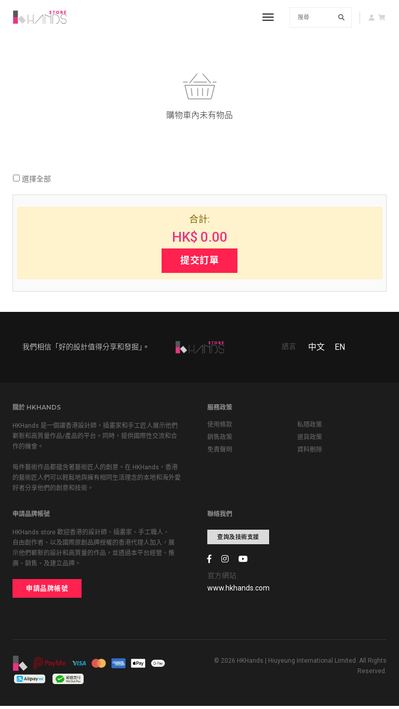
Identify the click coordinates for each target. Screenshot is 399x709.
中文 (316, 349)
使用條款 (219, 427)
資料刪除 (309, 452)
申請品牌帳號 (47, 591)
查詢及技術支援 (238, 539)
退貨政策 (309, 439)
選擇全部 (31, 180)
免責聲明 (219, 452)
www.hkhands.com (238, 590)
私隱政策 (309, 427)
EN (340, 349)
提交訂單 (199, 261)
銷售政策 (219, 439)
